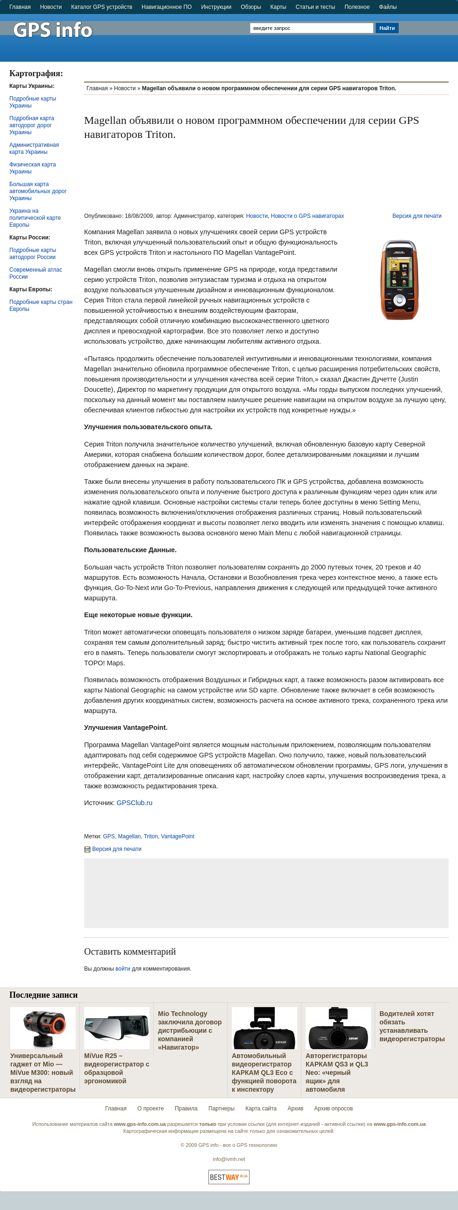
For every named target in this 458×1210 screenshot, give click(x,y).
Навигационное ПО (167, 7)
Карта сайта (261, 1108)
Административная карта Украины (34, 148)
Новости (51, 7)
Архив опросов (333, 1108)
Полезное (357, 7)
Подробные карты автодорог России (32, 253)
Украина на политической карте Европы (35, 218)
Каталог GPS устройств (101, 7)
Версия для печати (417, 216)
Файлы (388, 7)
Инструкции (216, 7)
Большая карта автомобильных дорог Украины (38, 191)
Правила (186, 1108)
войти (122, 968)
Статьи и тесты (315, 7)
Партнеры (221, 1108)
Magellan (129, 836)
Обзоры (251, 7)
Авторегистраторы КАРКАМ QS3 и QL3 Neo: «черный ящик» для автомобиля (337, 1072)
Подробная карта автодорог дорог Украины (31, 125)
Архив (295, 1108)
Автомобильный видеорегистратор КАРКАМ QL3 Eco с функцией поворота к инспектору (264, 1072)
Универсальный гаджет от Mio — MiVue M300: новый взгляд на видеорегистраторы (43, 1072)
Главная (20, 7)
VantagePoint (177, 836)
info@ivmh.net (229, 1159)
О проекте (150, 1108)
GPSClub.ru (134, 803)
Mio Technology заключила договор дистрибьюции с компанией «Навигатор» (190, 1030)
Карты (278, 7)
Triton (151, 836)
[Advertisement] (429, 34)
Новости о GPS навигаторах (307, 216)
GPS (109, 836)
